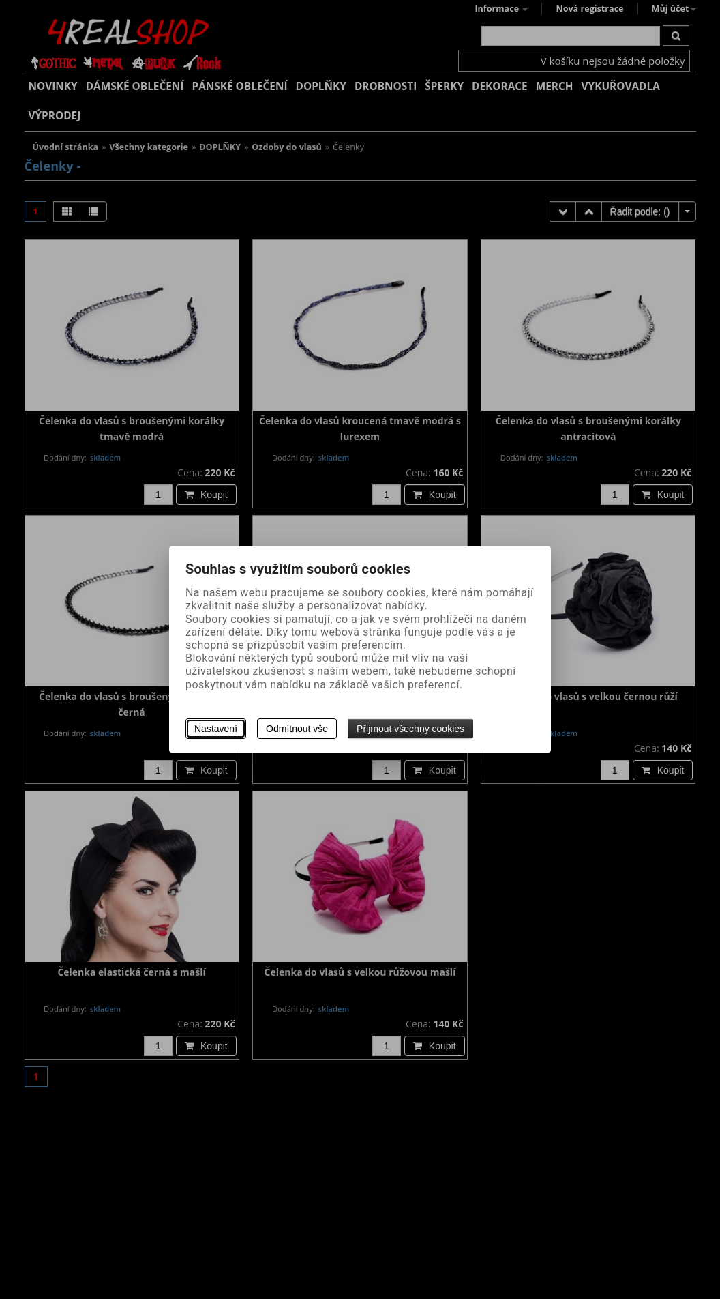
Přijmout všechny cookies (410, 728)
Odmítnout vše (297, 728)
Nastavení (215, 728)
